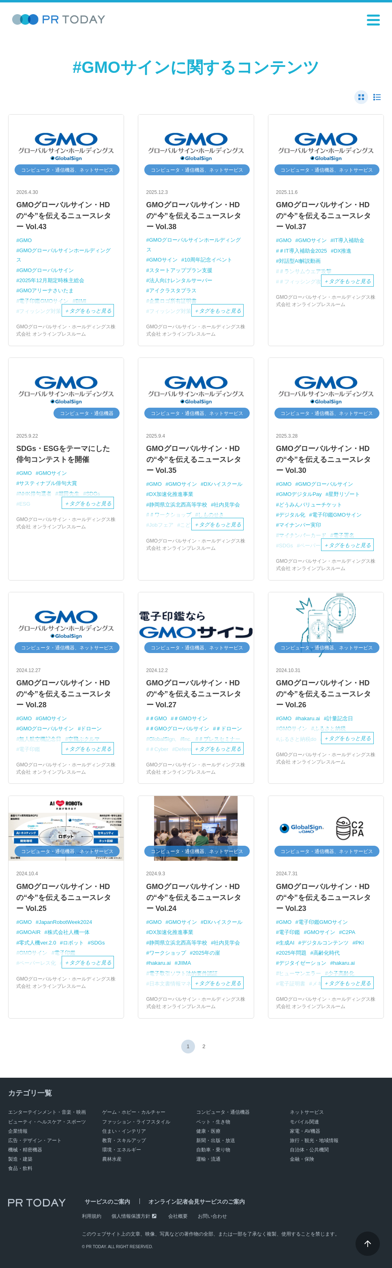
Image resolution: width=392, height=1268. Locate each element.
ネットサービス (307, 1112)
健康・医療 (208, 1131)
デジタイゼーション (302, 963)
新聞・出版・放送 (215, 1140)
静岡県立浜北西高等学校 (178, 505)
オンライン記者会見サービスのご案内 (187, 1202)
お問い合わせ (212, 1216)
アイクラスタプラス (173, 290)
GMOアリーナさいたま (46, 290)
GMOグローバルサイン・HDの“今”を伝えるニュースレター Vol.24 (193, 898)
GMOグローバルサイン (46, 270)
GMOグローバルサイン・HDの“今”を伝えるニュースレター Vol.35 (193, 459)
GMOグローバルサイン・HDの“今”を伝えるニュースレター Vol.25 (63, 898)
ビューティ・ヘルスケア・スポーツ (47, 1122)
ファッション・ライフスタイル (136, 1122)
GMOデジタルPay (300, 494)
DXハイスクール (222, 484)
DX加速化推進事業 (171, 494)
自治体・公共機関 (309, 1150)
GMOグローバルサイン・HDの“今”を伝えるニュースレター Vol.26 (323, 694)
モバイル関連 (304, 1122)
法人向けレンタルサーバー (180, 280)
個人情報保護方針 (130, 1216)
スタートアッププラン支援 (180, 270)
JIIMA (184, 963)
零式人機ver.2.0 (37, 943)
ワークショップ (167, 953)
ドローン (91, 728)
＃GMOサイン (191, 718)
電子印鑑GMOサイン (337, 515)
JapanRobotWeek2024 (65, 922)
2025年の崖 (206, 953)
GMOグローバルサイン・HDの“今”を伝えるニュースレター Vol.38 (193, 216)
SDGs (98, 943)
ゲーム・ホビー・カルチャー (133, 1112)
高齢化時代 (326, 953)
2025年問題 (292, 953)
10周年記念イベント (208, 260)
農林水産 (112, 1159)
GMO (25, 240)
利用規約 (91, 1216)
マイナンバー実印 (300, 525)
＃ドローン (229, 728)
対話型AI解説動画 (300, 261)
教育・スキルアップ (124, 1140)
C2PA (349, 932)
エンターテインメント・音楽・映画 (47, 1112)
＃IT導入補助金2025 (303, 251)
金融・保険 (302, 1159)
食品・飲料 (20, 1168)
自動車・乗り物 (213, 1150)
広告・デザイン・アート (35, 1140)
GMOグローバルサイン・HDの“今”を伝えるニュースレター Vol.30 (323, 459)
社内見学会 (227, 505)
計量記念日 (340, 718)
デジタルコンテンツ (325, 943)
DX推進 (342, 251)
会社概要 (178, 1216)
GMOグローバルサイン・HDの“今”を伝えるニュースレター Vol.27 (193, 694)
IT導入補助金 (349, 240)
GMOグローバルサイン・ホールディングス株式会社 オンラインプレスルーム (66, 330)
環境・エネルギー (121, 1150)
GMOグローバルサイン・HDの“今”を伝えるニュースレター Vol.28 (63, 694)
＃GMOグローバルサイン (179, 728)
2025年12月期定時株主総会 (51, 280)
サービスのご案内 (104, 1202)
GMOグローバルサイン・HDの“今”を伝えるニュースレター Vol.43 (63, 216)
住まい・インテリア (124, 1131)
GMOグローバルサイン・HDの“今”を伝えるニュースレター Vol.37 (323, 216)
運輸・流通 (208, 1159)
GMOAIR (30, 932)
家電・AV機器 (305, 1131)
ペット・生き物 (213, 1122)
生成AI (286, 943)
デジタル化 (292, 515)
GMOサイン (163, 260)
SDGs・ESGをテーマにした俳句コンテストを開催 (63, 454)
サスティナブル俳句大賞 (48, 483)
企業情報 (18, 1131)
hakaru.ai (309, 718)
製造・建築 (20, 1159)
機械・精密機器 (25, 1150)
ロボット (73, 943)
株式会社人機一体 (68, 932)
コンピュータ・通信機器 (223, 1112)
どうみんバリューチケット (310, 505)
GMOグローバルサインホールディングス (63, 255)
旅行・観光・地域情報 (314, 1140)
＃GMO (158, 718)
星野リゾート (344, 494)
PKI (360, 943)
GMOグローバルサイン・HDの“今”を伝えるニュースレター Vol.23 (323, 898)
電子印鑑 (289, 932)
